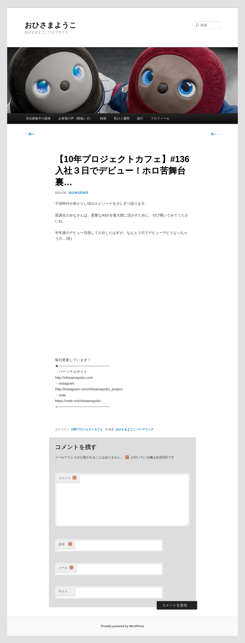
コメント (67, 478)
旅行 (140, 118)
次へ (215, 134)
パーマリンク (145, 429)
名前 (65, 544)
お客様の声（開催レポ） (75, 118)
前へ (29, 134)
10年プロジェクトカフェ (87, 429)
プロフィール (160, 118)
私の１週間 (121, 118)
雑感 (103, 118)
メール (66, 567)
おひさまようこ (51, 25)
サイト (63, 591)
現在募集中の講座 (38, 118)
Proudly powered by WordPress (122, 626)
